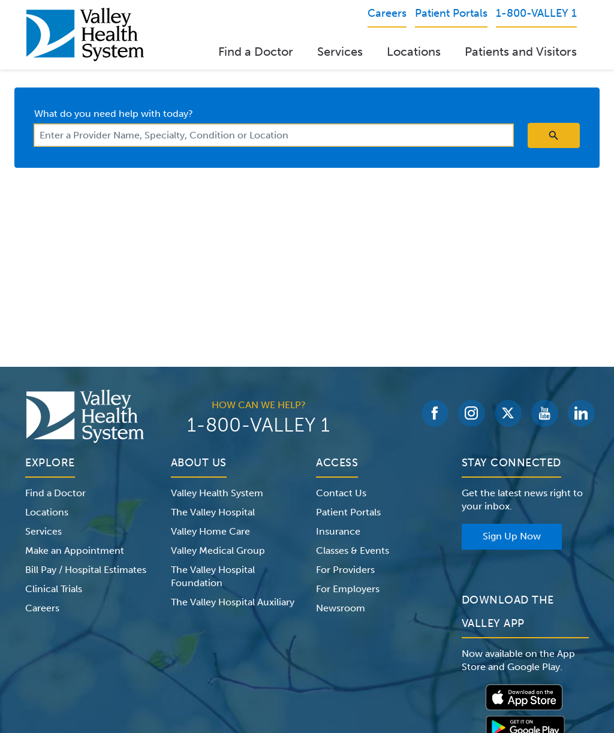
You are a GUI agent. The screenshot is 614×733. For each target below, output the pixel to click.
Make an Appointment (74, 550)
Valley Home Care (210, 531)
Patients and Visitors (521, 51)
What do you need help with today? (113, 113)
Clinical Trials (53, 589)
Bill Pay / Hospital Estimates (85, 569)
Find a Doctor (255, 51)
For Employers (348, 589)
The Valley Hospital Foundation (213, 576)
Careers (42, 608)
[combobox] (273, 135)
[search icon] (554, 135)
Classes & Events (352, 550)
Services (340, 51)
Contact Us (341, 493)
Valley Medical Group (218, 550)
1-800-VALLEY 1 (258, 425)
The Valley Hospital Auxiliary (232, 602)
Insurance (338, 531)
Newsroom (340, 608)
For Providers (345, 569)
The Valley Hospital (213, 512)
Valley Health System (217, 493)
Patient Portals (348, 512)
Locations (414, 51)
